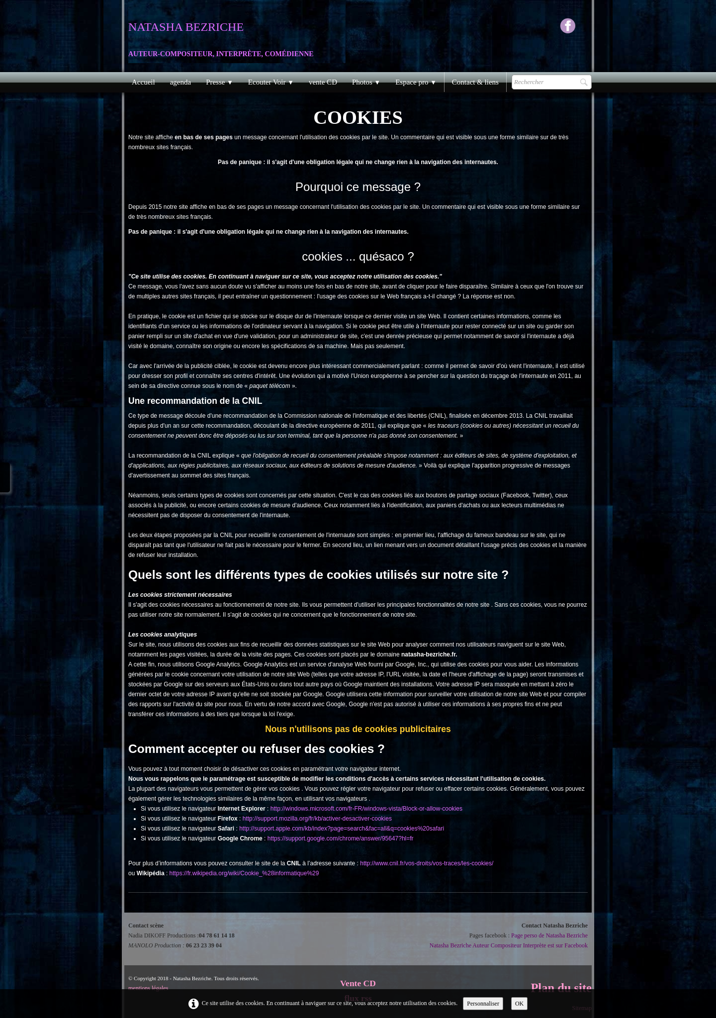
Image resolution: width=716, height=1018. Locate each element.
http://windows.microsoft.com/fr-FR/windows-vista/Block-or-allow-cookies (366, 808)
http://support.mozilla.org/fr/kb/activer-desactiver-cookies (317, 818)
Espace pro (416, 82)
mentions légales (148, 988)
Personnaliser (483, 1003)
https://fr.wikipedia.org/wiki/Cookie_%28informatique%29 (244, 873)
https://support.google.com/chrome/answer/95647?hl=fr (341, 838)
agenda (180, 82)
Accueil (143, 82)
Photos (366, 82)
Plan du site (561, 988)
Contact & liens (475, 82)
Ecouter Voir (271, 82)
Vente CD (358, 983)
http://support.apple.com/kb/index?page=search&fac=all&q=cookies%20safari (341, 828)
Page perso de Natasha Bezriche (549, 935)
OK (519, 1003)
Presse (219, 82)
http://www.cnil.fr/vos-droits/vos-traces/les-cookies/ (426, 863)
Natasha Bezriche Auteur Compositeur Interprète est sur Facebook (509, 945)
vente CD (323, 82)
